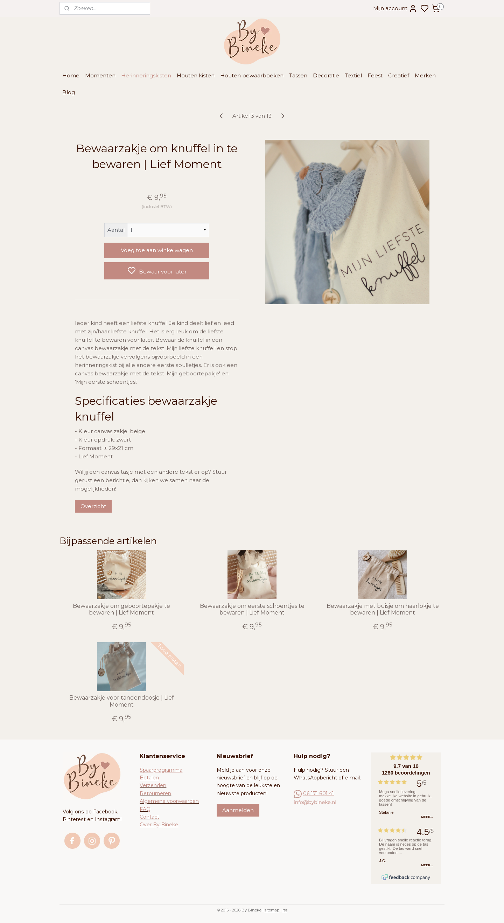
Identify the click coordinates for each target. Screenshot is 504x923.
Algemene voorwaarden (169, 801)
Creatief (398, 75)
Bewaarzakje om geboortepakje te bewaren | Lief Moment (121, 609)
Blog (68, 92)
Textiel (353, 75)
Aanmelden (238, 810)
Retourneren (155, 793)
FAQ (145, 809)
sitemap (272, 910)
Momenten (100, 75)
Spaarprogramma (161, 770)
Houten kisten (196, 75)
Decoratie (326, 75)
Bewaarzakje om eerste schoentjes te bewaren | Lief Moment (252, 609)
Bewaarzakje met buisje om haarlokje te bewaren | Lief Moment (382, 609)
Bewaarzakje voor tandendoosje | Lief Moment (121, 701)
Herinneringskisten (146, 75)
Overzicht (93, 506)
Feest (375, 75)
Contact (149, 817)
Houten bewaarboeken (252, 75)
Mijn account (395, 8)
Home (70, 75)
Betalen (149, 778)
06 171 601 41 (318, 793)
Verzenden (153, 785)
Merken (425, 75)
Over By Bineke (159, 824)
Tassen (298, 75)
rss (284, 910)
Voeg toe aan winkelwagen (157, 250)
